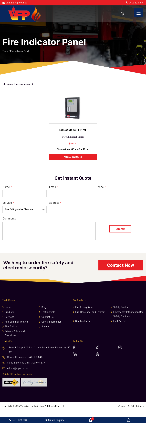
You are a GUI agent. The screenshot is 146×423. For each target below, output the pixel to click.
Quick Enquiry (54, 420)
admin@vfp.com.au (14, 2)
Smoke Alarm (82, 331)
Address (55, 212)
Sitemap (46, 336)
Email (53, 196)
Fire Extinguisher (84, 317)
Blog (44, 317)
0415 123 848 (135, 2)
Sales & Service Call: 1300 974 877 (26, 373)
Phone (101, 196)
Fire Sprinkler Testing (16, 331)
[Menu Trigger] (138, 12)
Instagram (129, 357)
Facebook (83, 357)
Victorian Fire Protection (32, 416)
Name (7, 196)
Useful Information (52, 331)
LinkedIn (83, 364)
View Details (73, 166)
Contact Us (48, 327)
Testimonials (48, 322)
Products (9, 322)
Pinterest (106, 364)
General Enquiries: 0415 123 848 (24, 367)
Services (9, 327)
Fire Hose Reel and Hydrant (90, 322)
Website (121, 416)
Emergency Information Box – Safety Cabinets (129, 324)
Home (5, 51)
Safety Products (121, 317)
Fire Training (11, 336)
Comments (9, 228)
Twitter (106, 357)
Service (8, 212)
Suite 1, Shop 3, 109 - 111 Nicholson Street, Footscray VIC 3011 (39, 359)
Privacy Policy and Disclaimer (15, 343)
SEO (130, 416)
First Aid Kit (119, 331)
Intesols (140, 416)
